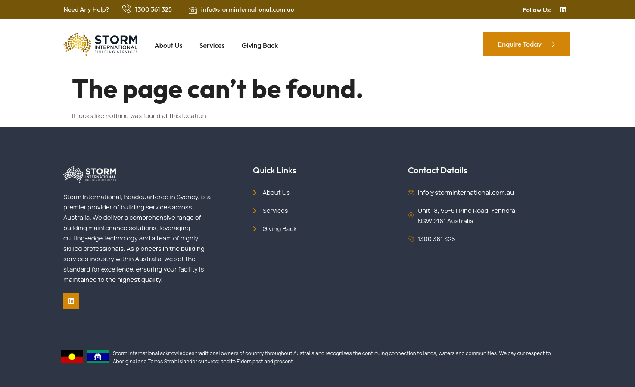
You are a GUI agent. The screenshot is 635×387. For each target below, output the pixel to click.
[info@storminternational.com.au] (192, 9)
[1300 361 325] (126, 8)
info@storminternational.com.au (247, 9)
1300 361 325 (153, 9)
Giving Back (261, 45)
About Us (169, 45)
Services (212, 45)
